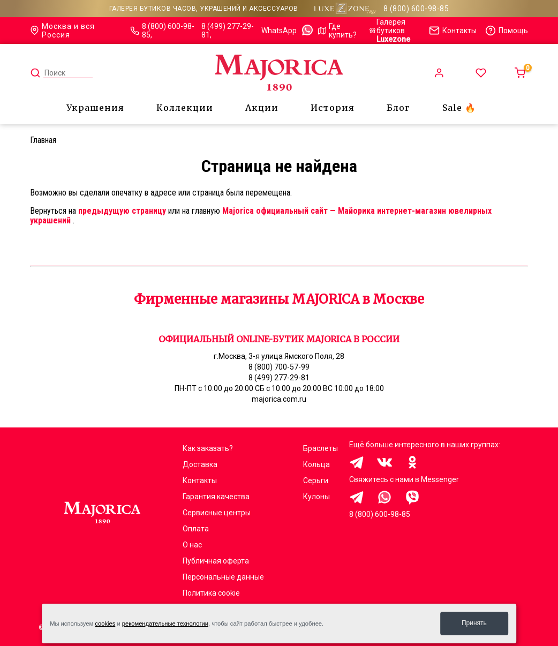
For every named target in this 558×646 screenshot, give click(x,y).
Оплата (196, 528)
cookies (105, 623)
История (333, 107)
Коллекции (184, 107)
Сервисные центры (217, 512)
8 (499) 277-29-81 (227, 30)
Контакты (200, 480)
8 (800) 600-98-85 (416, 8)
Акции (261, 107)
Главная (43, 140)
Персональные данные (223, 577)
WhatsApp (287, 31)
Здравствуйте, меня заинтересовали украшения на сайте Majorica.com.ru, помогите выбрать (356, 497)
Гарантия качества (216, 496)
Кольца (316, 464)
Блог (398, 107)
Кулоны (316, 496)
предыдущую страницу (122, 211)
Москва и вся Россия (62, 30)
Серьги (315, 480)
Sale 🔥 (459, 107)
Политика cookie (211, 593)
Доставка (200, 464)
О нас (192, 544)
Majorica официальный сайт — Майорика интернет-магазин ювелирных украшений (261, 216)
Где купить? (337, 30)
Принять (474, 623)
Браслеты (320, 448)
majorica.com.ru (279, 399)
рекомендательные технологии (165, 623)
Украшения (95, 107)
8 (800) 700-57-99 (279, 367)
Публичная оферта (216, 561)
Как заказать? (208, 448)
